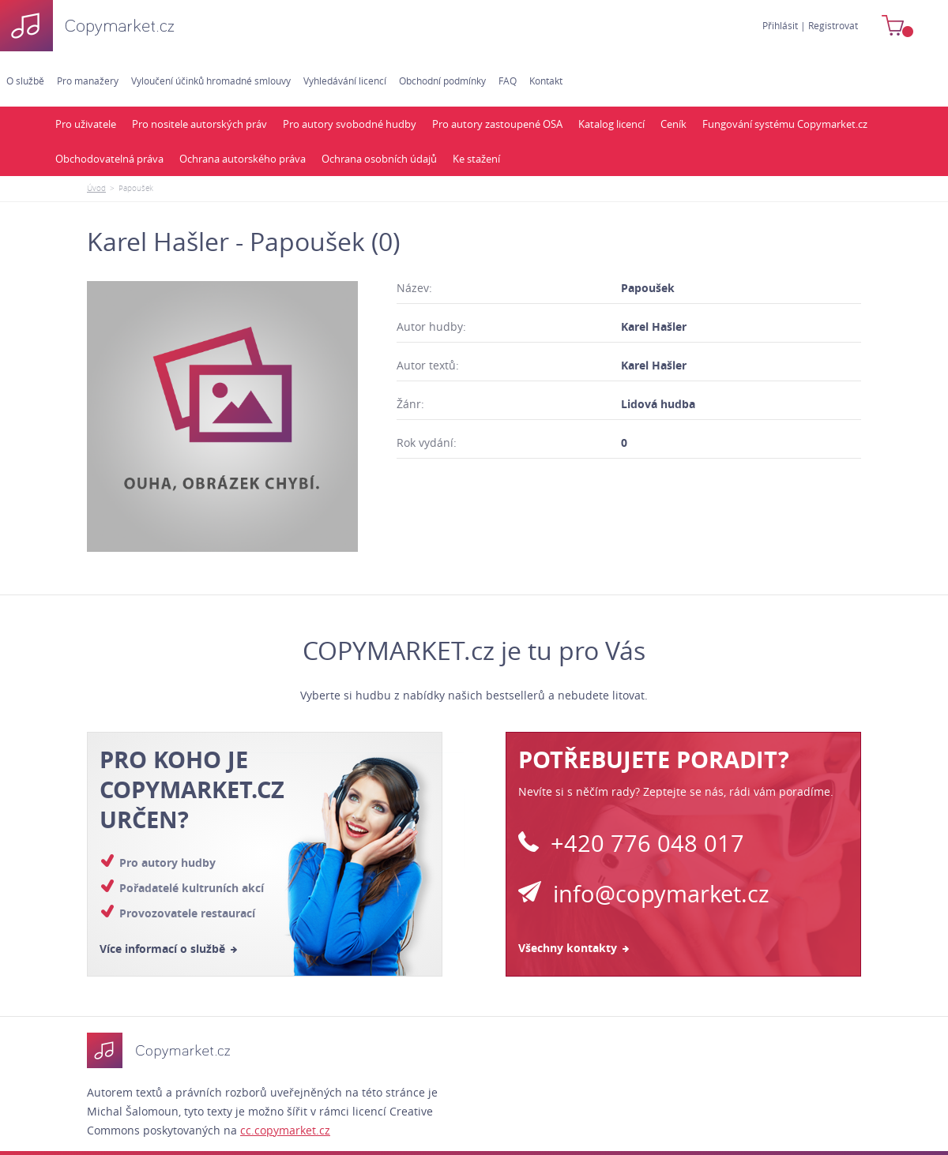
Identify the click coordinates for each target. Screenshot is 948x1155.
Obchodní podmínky (442, 80)
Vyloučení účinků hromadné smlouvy (211, 80)
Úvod (96, 188)
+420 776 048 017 (631, 843)
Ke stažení (476, 159)
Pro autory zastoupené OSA (497, 124)
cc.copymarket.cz (285, 1130)
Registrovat (833, 25)
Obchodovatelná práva (109, 159)
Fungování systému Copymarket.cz (784, 124)
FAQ (507, 80)
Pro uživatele (85, 124)
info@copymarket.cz (643, 894)
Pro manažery (87, 80)
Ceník (673, 124)
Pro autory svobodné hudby (349, 124)
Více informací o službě (168, 948)
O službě (25, 80)
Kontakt (545, 80)
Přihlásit (780, 25)
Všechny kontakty (573, 947)
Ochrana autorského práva (242, 159)
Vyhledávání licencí (344, 80)
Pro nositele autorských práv (199, 124)
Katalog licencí (611, 124)
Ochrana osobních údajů (379, 159)
